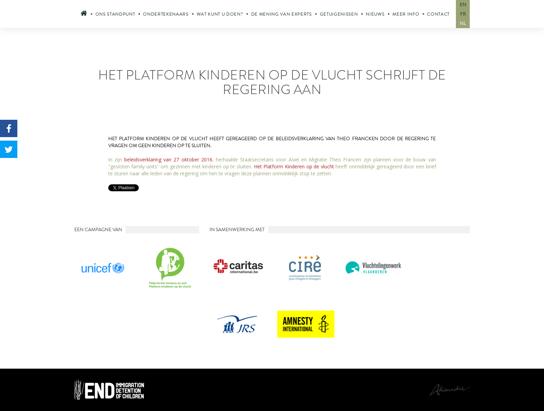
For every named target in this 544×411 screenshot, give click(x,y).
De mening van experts (281, 14)
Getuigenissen (339, 14)
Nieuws (375, 14)
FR (463, 13)
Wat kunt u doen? (220, 14)
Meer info (405, 14)
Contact (438, 14)
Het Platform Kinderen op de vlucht (294, 166)
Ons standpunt (115, 14)
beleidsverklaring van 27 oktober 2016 (168, 159)
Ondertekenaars (165, 14)
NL (463, 23)
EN (463, 4)
